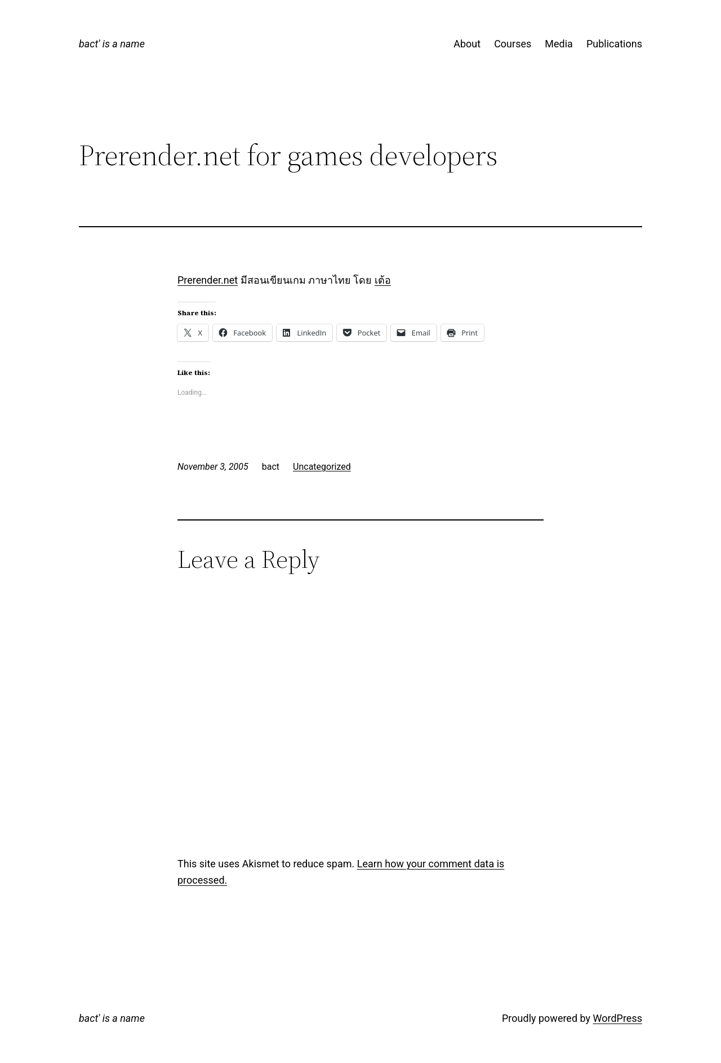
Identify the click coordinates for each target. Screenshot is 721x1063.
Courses (512, 44)
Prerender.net (207, 280)
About (466, 44)
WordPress (617, 1018)
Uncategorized (322, 466)
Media (559, 44)
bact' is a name (112, 44)
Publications (614, 44)
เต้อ (383, 280)
